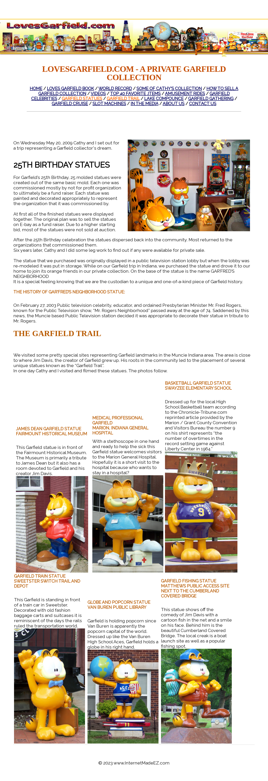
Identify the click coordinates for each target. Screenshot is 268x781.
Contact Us (202, 103)
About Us (173, 103)
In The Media (144, 103)
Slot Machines (109, 103)
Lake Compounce (164, 98)
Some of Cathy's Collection (169, 88)
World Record (115, 88)
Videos (98, 93)
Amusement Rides (185, 93)
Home (36, 88)
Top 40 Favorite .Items (135, 93)
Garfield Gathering (210, 98)
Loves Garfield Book (70, 88)
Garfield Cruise (70, 103)
